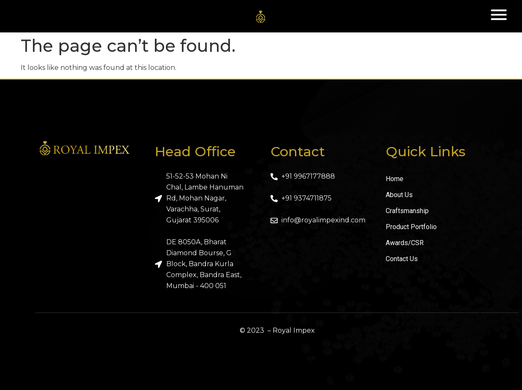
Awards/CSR (405, 243)
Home (394, 179)
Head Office (195, 151)
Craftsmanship (407, 211)
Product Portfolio (411, 227)
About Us (399, 195)
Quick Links (425, 151)
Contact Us (402, 259)
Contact (297, 151)
